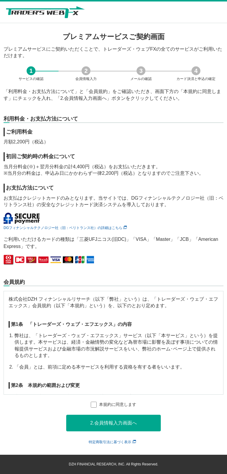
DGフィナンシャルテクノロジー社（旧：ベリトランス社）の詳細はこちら (65, 228)
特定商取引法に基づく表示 (112, 442)
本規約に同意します (117, 404)
